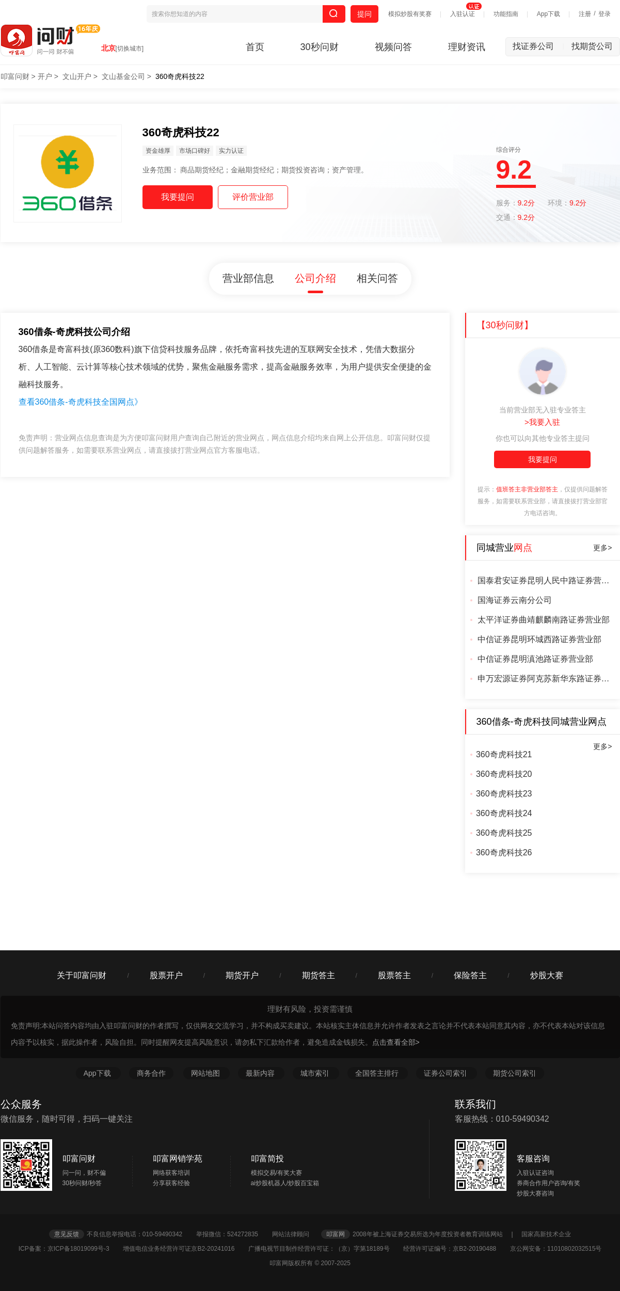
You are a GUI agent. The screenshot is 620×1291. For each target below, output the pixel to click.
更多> (602, 548)
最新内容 (261, 1073)
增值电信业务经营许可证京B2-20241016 (184, 1248)
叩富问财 (15, 76)
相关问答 (377, 278)
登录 (604, 14)
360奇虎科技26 (504, 852)
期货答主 (318, 975)
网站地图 (206, 1073)
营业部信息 (248, 278)
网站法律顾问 (296, 1234)
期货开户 (242, 975)
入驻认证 (462, 14)
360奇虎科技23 (504, 793)
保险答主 (470, 975)
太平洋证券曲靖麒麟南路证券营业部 (544, 619)
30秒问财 (319, 47)
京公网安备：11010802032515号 (555, 1248)
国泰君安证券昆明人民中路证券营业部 (545, 580)
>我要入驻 (542, 422)
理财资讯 (466, 47)
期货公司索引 (514, 1073)
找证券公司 (538, 46)
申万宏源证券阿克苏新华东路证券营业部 (545, 678)
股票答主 (394, 975)
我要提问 (542, 459)
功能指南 (506, 14)
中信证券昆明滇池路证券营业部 (535, 659)
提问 (364, 14)
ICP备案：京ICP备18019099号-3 (70, 1248)
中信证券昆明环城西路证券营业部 (539, 639)
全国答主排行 (378, 1073)
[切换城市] (130, 48)
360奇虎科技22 (179, 76)
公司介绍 (315, 278)
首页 (255, 47)
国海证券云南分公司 (515, 600)
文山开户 (76, 76)
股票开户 (166, 975)
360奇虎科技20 (504, 774)
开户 (45, 76)
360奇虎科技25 (504, 832)
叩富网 (335, 1234)
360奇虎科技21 (504, 754)
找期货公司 (592, 46)
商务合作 (151, 1073)
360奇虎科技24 (504, 813)
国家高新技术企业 (546, 1234)
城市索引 (315, 1073)
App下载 (548, 14)
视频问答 (393, 47)
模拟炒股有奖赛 (410, 14)
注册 (585, 14)
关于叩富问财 (81, 975)
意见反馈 (66, 1234)
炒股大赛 (546, 975)
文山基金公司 (123, 76)
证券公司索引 (446, 1073)
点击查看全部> (396, 1042)
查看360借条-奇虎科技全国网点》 (80, 401)
